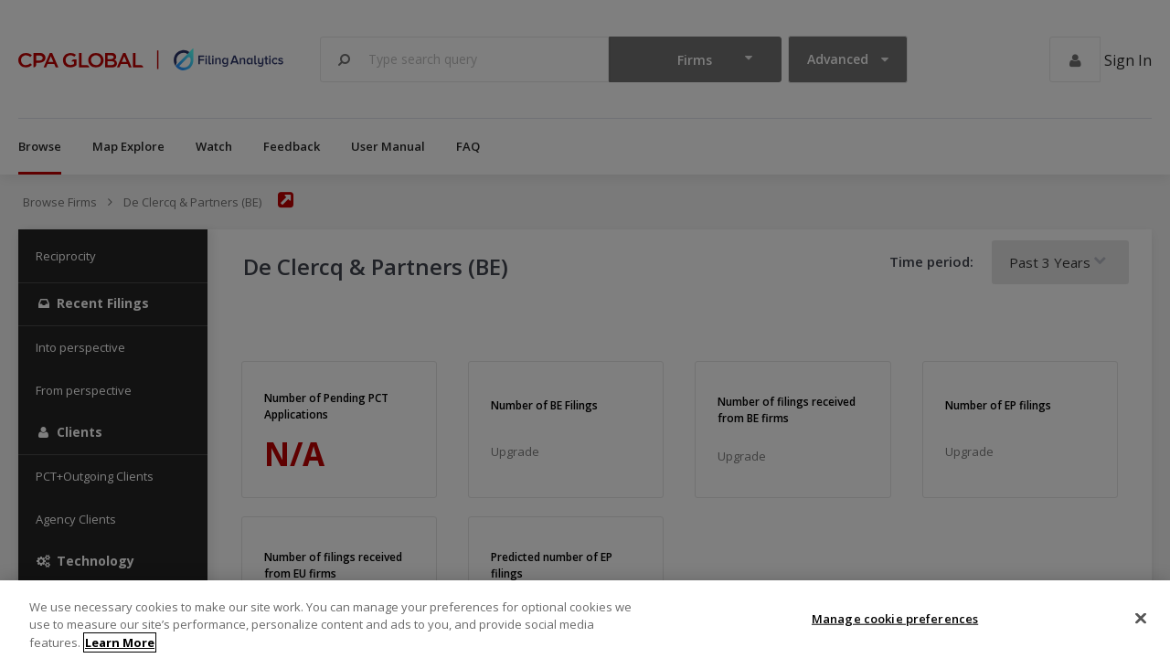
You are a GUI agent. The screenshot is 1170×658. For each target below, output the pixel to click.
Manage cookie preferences (895, 629)
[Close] (1141, 628)
